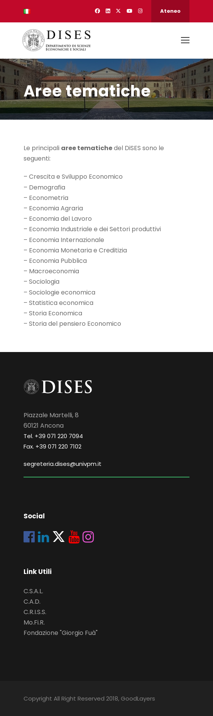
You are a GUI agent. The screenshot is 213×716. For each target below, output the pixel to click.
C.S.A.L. (33, 591)
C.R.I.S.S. (35, 612)
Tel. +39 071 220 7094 (53, 436)
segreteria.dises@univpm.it (62, 464)
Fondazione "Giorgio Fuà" (61, 632)
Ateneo (170, 11)
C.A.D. (32, 601)
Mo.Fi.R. (34, 622)
